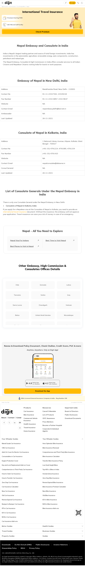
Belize (17, 315)
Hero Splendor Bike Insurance (53, 443)
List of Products (48, 415)
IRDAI (23, 548)
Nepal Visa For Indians (19, 240)
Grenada (43, 285)
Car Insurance (29, 411)
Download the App (42, 391)
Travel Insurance (29, 428)
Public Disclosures (71, 415)
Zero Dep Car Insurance (10, 482)
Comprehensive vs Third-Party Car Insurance (17, 469)
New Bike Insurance (49, 491)
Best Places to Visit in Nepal (22, 246)
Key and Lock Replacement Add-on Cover (16, 465)
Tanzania (17, 295)
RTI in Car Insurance (8, 508)
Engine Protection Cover (10, 461)
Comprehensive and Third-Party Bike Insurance (59, 452)
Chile (17, 285)
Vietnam (69, 305)
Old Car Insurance (8, 495)
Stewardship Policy (9, 548)
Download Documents (73, 418)
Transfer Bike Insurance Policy (53, 461)
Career (18, 417)
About (3, 417)
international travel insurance (15, 212)
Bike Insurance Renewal (51, 448)
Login (73, 3)
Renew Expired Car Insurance (12, 500)
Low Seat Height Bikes (50, 465)
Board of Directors (71, 411)
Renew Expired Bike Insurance (53, 482)
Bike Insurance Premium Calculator (54, 487)
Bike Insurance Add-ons (51, 508)
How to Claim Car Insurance (11, 474)
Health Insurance (30, 424)
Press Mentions (48, 422)
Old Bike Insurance (49, 495)
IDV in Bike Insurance (50, 500)
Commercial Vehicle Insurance (30, 419)
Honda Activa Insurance (51, 474)
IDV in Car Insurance (9, 513)
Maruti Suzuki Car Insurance (11, 443)
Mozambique (68, 315)
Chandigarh (43, 305)
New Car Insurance (8, 491)
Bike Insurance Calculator (51, 456)
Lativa (69, 285)
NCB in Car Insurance (9, 517)
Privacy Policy (34, 548)
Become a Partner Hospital (52, 425)
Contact (11, 417)
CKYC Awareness (49, 418)
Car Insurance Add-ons (10, 521)
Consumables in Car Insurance (12, 456)
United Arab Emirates (43, 315)
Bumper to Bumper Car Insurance (13, 504)
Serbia (43, 295)
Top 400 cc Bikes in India (51, 469)
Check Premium (42, 32)
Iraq (68, 295)
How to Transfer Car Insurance (12, 478)
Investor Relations (61, 545)
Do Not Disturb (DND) (23, 545)
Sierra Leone (17, 305)
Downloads (6, 545)
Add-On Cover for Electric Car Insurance (15, 452)
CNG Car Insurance (8, 448)
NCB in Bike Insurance (50, 504)
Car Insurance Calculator (10, 487)
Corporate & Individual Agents (51, 430)
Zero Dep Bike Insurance (51, 478)
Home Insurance (29, 431)
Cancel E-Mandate (49, 411)
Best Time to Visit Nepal (56, 240)
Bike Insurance (29, 415)
